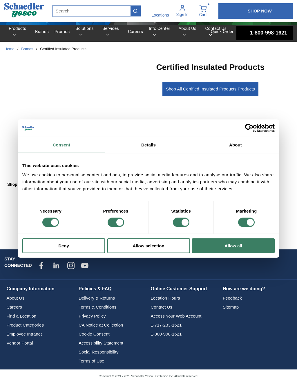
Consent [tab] (61, 144)
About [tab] (235, 144)
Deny (63, 245)
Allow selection (148, 245)
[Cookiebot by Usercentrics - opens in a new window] (249, 128)
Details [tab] (148, 144)
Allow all (233, 245)
